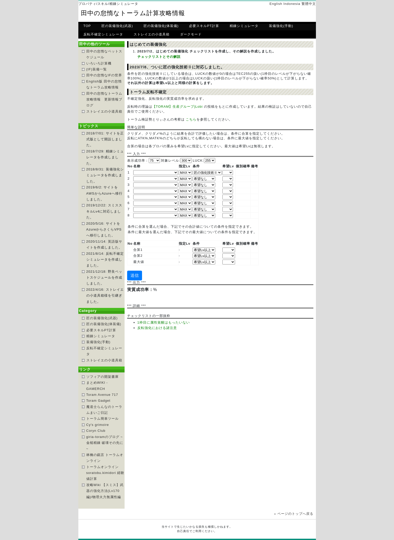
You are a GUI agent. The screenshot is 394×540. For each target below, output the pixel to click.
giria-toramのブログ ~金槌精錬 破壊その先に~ (105, 443)
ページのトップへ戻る (295, 514)
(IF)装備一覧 (96, 69)
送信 (134, 275)
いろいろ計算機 (98, 63)
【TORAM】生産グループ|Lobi (177, 106)
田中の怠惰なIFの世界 (104, 75)
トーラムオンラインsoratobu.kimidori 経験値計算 (105, 473)
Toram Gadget (98, 400)
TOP (87, 26)
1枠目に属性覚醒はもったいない (163, 322)
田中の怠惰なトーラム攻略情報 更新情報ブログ (104, 99)
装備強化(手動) (281, 26)
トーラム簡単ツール (102, 418)
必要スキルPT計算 (204, 26)
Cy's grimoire (97, 425)
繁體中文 (309, 4)
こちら (191, 119)
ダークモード (191, 34)
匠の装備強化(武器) (117, 26)
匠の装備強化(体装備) (161, 26)
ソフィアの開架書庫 (102, 377)
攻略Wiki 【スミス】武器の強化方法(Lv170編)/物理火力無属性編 (105, 491)
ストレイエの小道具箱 (152, 34)
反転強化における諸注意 (157, 328)
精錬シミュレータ (244, 26)
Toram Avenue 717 (102, 395)
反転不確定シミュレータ (103, 34)
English (275, 4)
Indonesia (291, 4)
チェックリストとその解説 (159, 57)
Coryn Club (96, 431)
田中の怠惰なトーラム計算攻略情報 (133, 13)
